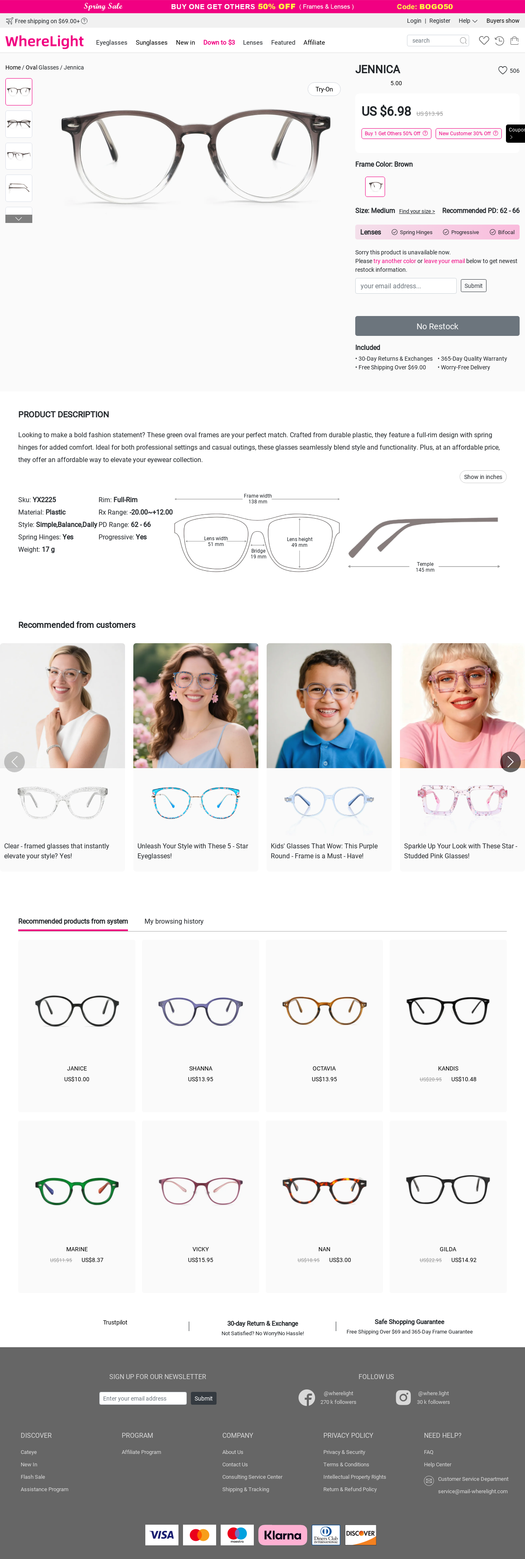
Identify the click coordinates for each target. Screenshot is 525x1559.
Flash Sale (33, 1475)
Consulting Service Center (252, 1475)
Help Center (437, 1462)
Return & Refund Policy (350, 1487)
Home (13, 67)
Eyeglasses (112, 42)
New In (29, 1462)
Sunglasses (152, 42)
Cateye (29, 1450)
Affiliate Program (141, 1450)
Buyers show (503, 20)
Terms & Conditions (346, 1462)
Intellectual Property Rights (354, 1475)
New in (185, 42)
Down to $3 (219, 42)
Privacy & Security (344, 1450)
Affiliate (314, 42)
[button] (19, 219)
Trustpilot (115, 1320)
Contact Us (235, 1462)
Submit (474, 286)
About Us (232, 1450)
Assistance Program (44, 1487)
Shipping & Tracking (245, 1487)
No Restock (437, 326)
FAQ (428, 1450)
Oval (31, 67)
